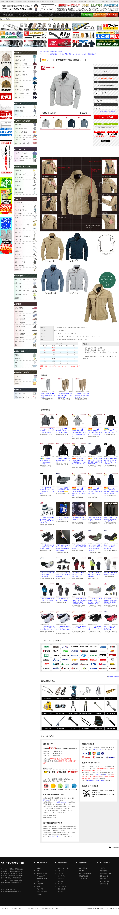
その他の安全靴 (19, 337)
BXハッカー (18, 202)
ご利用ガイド (104, 868)
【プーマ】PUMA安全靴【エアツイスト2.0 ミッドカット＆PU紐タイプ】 (47, 628)
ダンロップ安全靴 (20, 334)
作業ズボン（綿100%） (22, 75)
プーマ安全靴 (19, 311)
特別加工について (105, 878)
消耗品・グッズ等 (42, 891)
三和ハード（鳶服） (21, 107)
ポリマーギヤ (62, 886)
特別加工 (39, 894)
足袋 (16, 114)
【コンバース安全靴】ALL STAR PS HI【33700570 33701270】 (63, 574)
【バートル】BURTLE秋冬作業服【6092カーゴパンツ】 (48, 395)
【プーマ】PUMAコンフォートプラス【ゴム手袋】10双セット (94, 574)
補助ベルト (18, 189)
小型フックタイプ (20, 174)
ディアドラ (61, 894)
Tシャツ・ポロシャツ (21, 156)
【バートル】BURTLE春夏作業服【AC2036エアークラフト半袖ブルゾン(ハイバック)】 (79, 491)
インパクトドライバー (21, 210)
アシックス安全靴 (20, 315)
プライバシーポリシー (55, 836)
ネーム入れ (98, 774)
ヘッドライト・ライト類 (22, 290)
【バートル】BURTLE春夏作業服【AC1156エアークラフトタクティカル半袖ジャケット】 (79, 432)
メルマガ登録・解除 (85, 873)
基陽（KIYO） (62, 889)
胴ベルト (17, 185)
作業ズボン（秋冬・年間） (23, 67)
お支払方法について (106, 873)
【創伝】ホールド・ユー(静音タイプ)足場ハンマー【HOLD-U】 (95, 519)
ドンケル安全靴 (19, 330)
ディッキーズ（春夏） (21, 132)
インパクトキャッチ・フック (23, 213)
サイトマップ (93, 1)
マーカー (17, 376)
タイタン (60, 884)
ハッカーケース (19, 206)
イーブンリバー (62, 876)
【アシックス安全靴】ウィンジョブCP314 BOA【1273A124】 (63, 489)
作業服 (46, 51)
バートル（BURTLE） (51, 54)
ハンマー (17, 254)
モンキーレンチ (19, 243)
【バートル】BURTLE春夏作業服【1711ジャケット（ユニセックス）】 (63, 430)
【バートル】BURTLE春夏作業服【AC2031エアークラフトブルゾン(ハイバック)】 (95, 491)
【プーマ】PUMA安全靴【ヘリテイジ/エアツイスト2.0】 (79, 546)
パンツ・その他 (19, 160)
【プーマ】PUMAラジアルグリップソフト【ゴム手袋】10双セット (79, 574)
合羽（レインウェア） (21, 97)
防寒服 (17, 82)
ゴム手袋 (17, 358)
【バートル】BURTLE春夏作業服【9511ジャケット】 (63, 460)
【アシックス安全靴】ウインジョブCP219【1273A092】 (110, 628)
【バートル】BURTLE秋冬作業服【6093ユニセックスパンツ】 (65, 395)
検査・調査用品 (19, 266)
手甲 (16, 366)
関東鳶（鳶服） (19, 111)
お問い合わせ (114, 1)
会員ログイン (83, 871)
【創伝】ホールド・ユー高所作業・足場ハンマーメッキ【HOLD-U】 (110, 519)
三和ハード (61, 871)
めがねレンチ (19, 251)
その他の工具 (19, 269)
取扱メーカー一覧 (113, 676)
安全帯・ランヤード (56, 15)
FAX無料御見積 (83, 876)
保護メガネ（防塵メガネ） (23, 279)
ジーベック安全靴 (20, 323)
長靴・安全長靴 (19, 341)
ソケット (17, 221)
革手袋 (17, 355)
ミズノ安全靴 (19, 308)
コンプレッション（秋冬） (23, 93)
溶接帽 (17, 298)
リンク (64, 908)
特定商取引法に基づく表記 (95, 780)
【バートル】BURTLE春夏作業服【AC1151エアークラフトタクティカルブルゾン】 (79, 462)
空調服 (17, 78)
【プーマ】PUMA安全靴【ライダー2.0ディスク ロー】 (95, 628)
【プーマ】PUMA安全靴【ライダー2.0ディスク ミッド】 (79, 628)
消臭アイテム (19, 379)
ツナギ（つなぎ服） (43, 873)
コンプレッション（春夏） (23, 90)
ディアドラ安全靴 (20, 319)
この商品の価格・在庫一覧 (106, 112)
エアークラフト (24, 15)
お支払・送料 (82, 1)
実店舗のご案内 (16, 908)
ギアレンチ (18, 247)
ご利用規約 (103, 871)
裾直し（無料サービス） (22, 397)
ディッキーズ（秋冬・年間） (23, 135)
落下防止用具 (19, 258)
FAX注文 (46, 800)
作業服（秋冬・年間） (56, 51)
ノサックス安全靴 (20, 326)
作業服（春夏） (8, 15)
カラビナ (17, 217)
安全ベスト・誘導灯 (21, 294)
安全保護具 (40, 884)
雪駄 (16, 345)
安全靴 (72, 15)
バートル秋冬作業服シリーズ (68, 54)
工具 (38, 881)
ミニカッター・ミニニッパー (23, 236)
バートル (60, 873)
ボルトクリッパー (20, 232)
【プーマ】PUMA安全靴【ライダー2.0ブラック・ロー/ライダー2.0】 (47, 546)
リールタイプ (19, 178)
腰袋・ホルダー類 (20, 262)
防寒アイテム (19, 86)
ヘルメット (18, 287)
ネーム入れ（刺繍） (21, 393)
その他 (17, 383)
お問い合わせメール (63, 802)
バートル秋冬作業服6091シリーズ (88, 54)
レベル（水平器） (20, 228)
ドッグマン (61, 878)
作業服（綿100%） (20, 71)
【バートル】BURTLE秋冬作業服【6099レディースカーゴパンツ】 (82, 395)
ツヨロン (60, 881)
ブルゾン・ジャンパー (21, 153)
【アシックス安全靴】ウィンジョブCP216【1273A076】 (110, 546)
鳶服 (40, 15)
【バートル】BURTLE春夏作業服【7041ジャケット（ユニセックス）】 (47, 430)
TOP (41, 51)
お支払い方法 (98, 749)
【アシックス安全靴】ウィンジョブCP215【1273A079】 (47, 574)
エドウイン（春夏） (21, 139)
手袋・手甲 (40, 889)
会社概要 (73, 1)
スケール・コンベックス (22, 225)
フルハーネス (19, 181)
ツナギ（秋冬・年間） (21, 128)
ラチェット (18, 239)
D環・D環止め (19, 192)
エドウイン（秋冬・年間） (23, 143)
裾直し (106, 774)
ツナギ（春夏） (19, 124)
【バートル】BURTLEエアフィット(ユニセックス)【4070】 (111, 430)
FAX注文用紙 (83, 878)
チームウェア (41, 876)
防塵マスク (18, 283)
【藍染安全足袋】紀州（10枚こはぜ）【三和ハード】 (79, 519)
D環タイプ (18, 170)
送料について (104, 876)
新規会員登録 (83, 868)
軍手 (16, 362)
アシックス (61, 891)
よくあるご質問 (103, 1)
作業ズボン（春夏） (21, 60)
